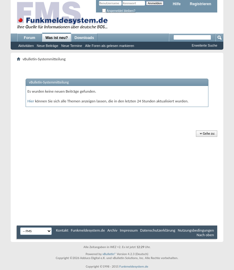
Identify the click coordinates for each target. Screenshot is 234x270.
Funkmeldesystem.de (88, 230)
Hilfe (177, 4)
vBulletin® (109, 254)
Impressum (129, 230)
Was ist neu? (56, 38)
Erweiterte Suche (204, 45)
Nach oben (205, 235)
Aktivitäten (26, 46)
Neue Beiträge (47, 46)
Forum (29, 38)
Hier (30, 101)
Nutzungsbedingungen (196, 230)
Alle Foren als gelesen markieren (109, 46)
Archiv (112, 230)
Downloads (84, 38)
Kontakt (62, 230)
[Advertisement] (117, 178)
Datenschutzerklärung (158, 230)
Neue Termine (71, 46)
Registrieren (200, 4)
